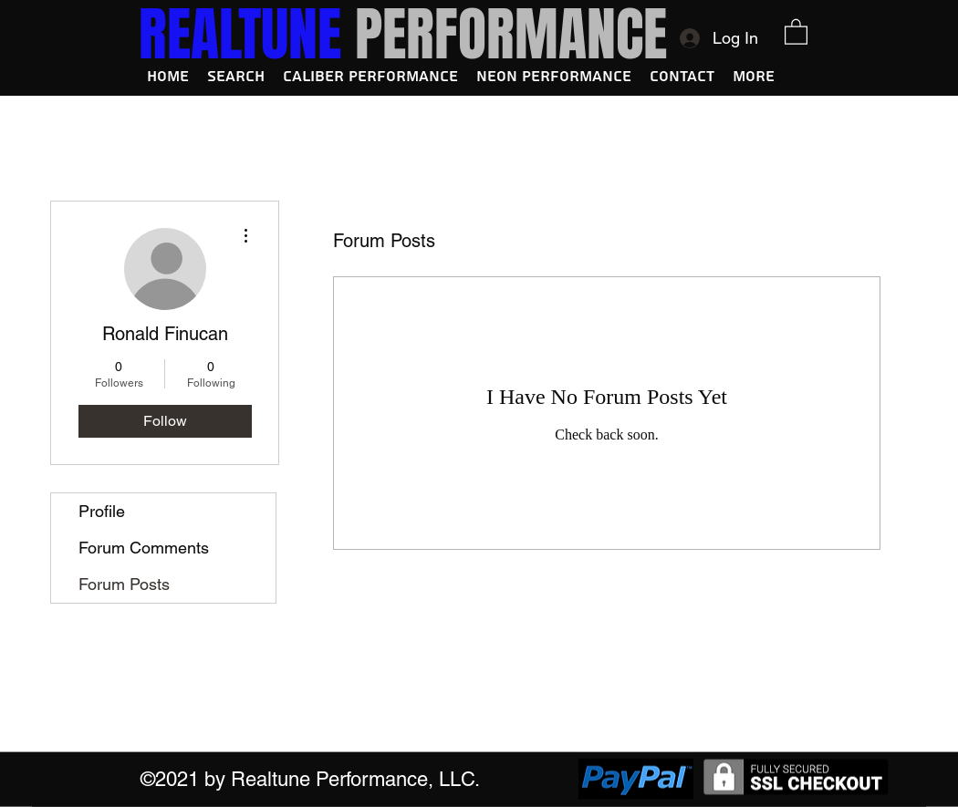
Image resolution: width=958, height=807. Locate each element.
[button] (796, 31)
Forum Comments (143, 547)
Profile (101, 511)
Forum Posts (124, 584)
